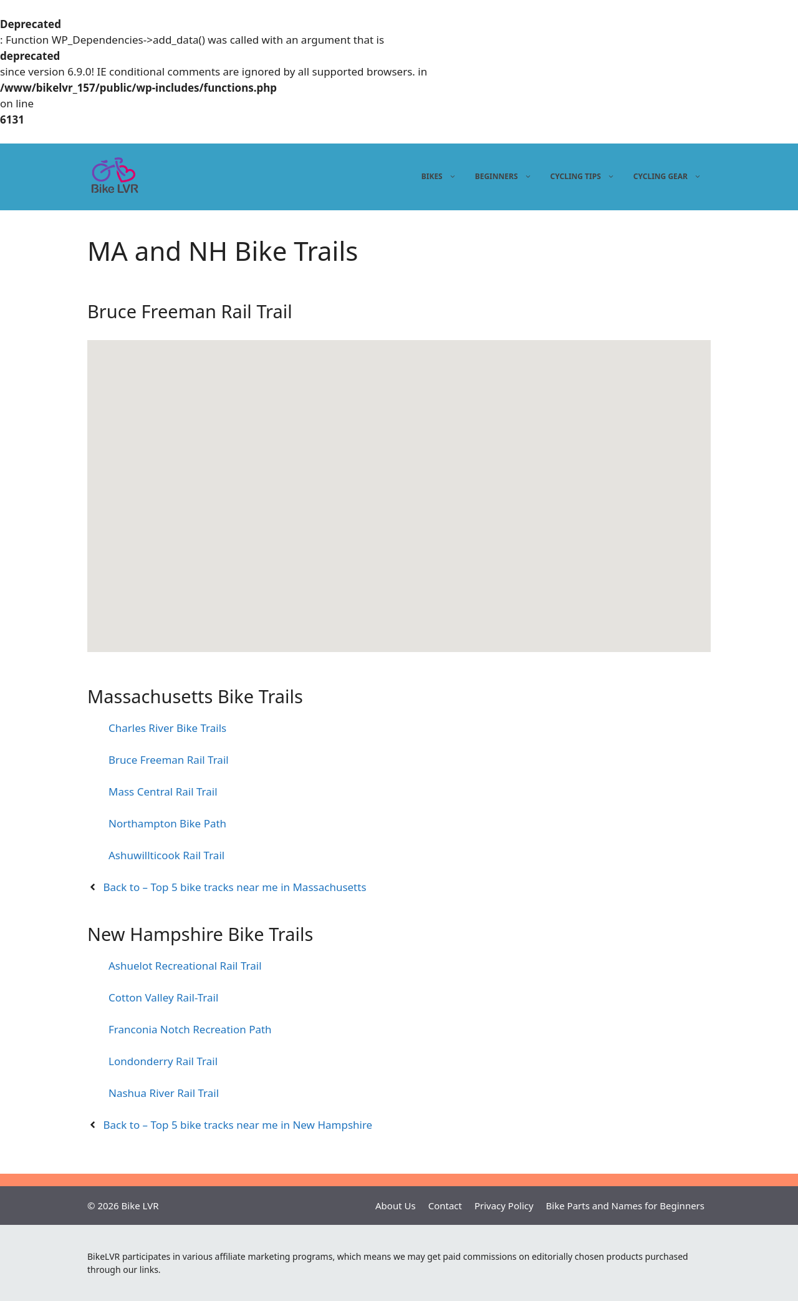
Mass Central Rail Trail (163, 791)
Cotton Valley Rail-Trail (163, 997)
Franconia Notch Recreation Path (190, 1029)
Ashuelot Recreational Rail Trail (185, 965)
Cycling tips (584, 176)
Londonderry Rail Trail (163, 1061)
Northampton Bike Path (167, 823)
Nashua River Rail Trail (163, 1093)
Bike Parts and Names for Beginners (625, 1205)
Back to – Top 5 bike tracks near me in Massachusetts (235, 887)
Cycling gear (668, 176)
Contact (445, 1205)
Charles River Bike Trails (167, 728)
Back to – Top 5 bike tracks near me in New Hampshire (238, 1125)
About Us (395, 1205)
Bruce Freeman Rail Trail (168, 760)
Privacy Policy (504, 1205)
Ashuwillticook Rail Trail (166, 855)
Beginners (505, 176)
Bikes (440, 176)
